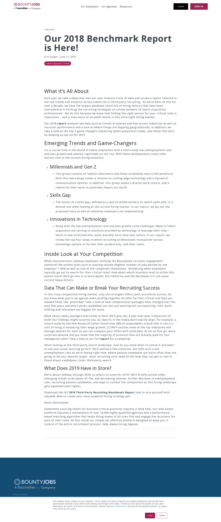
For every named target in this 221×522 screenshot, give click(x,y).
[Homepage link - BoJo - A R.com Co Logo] (35, 489)
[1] (108, 327)
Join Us (199, 6)
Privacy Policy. (120, 506)
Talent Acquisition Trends (58, 63)
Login (181, 6)
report (61, 123)
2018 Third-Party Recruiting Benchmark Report (102, 392)
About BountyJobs (56, 402)
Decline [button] (162, 516)
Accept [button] (150, 516)
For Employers (90, 6)
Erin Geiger (51, 56)
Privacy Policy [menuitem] (20, 494)
